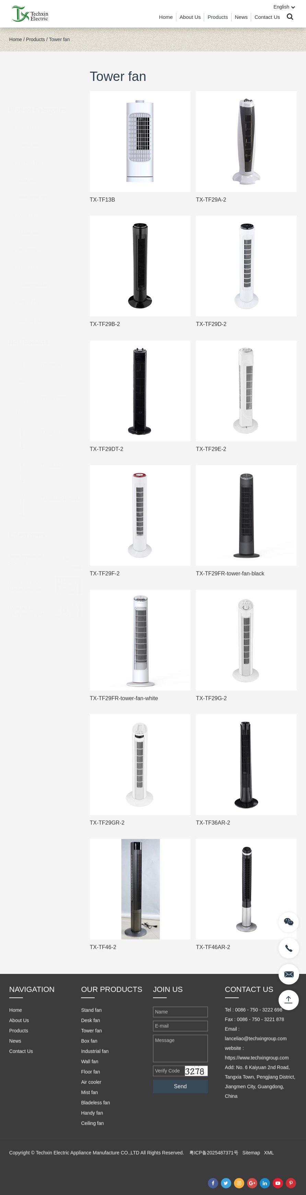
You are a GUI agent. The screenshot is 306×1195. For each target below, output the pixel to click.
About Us (190, 17)
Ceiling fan (31, 286)
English (284, 7)
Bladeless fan (34, 251)
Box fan (28, 146)
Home (166, 17)
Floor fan (29, 198)
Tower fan (59, 39)
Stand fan (30, 93)
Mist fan (28, 233)
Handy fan (31, 268)
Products (218, 17)
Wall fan (28, 181)
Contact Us (267, 17)
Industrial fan (33, 163)
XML (269, 1178)
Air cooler (30, 216)
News (241, 17)
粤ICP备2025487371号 (213, 1178)
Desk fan (29, 111)
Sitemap (251, 1178)
